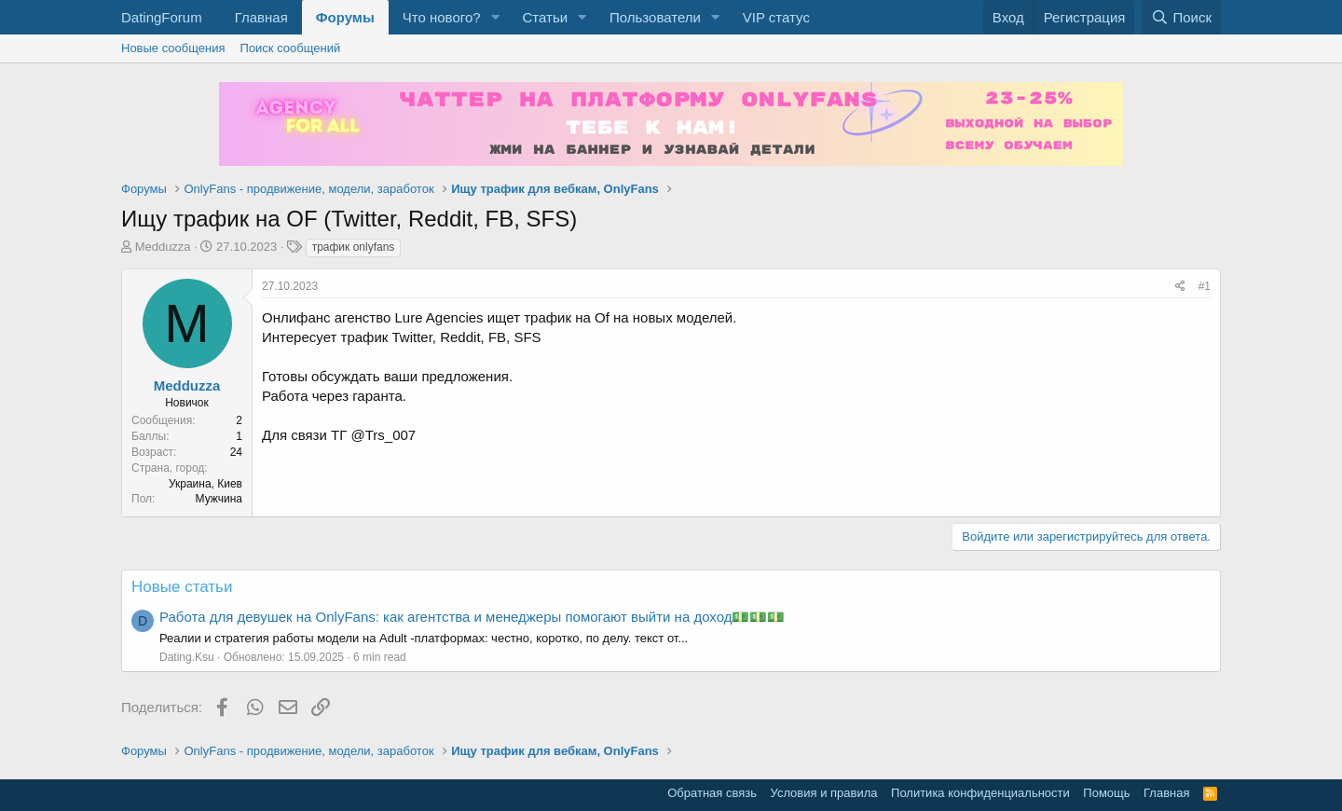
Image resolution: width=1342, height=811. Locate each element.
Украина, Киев (205, 483)
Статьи (545, 17)
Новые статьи (181, 587)
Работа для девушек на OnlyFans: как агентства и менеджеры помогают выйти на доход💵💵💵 (472, 617)
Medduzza (163, 247)
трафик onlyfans (353, 247)
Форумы (345, 17)
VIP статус (776, 17)
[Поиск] (1181, 17)
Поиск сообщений (290, 48)
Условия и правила (824, 793)
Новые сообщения (173, 48)
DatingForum (161, 17)
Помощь (1106, 793)
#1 (1204, 286)
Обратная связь (712, 793)
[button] (495, 17)
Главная (261, 17)
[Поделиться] (1180, 286)
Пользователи (655, 17)
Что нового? (442, 17)
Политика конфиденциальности (980, 793)
